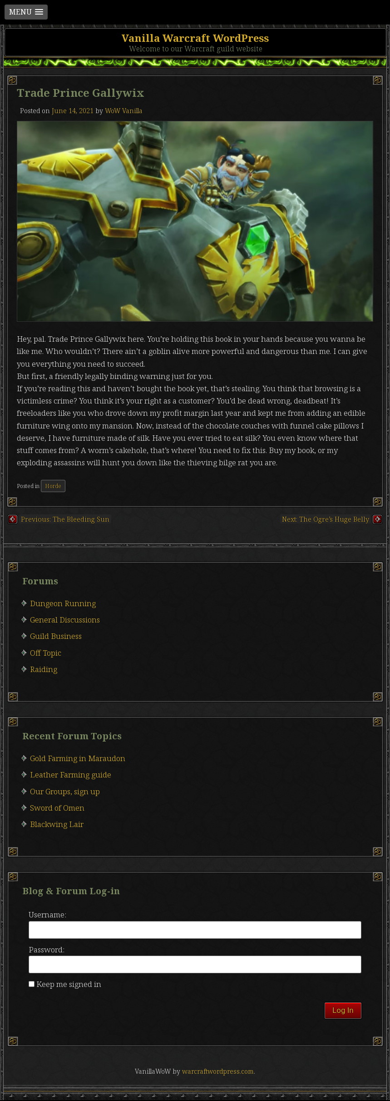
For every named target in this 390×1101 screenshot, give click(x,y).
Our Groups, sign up (65, 791)
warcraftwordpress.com (218, 1071)
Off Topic (45, 653)
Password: (46, 949)
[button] (26, 12)
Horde (53, 486)
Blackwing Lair (57, 824)
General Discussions (65, 619)
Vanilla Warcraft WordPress (195, 38)
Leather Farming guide (70, 774)
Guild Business (56, 636)
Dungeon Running (63, 603)
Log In (343, 1010)
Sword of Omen (57, 807)
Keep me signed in (68, 984)
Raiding (43, 669)
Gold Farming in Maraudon (77, 758)
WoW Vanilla (124, 110)
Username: (47, 914)
